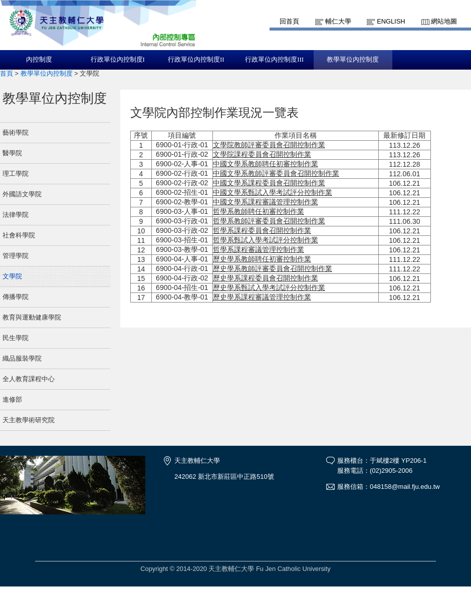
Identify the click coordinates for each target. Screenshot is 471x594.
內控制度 (39, 59)
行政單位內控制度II (196, 59)
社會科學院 (19, 235)
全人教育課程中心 (29, 379)
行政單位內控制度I (118, 59)
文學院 (12, 276)
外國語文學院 (22, 194)
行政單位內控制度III (274, 59)
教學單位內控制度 (353, 59)
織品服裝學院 (22, 358)
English (391, 21)
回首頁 (289, 21)
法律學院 (16, 214)
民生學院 (16, 338)
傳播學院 (16, 297)
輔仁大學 (338, 21)
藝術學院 (16, 132)
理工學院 (16, 173)
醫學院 (12, 153)
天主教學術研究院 (29, 420)
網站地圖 (444, 21)
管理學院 (16, 255)
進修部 (12, 399)
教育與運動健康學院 (32, 317)
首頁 (6, 73)
